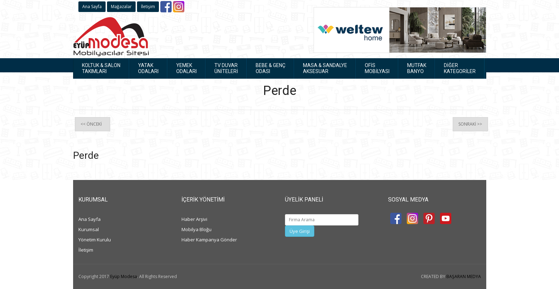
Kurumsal (88, 229)
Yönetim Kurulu (94, 239)
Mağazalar (121, 7)
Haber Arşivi (194, 219)
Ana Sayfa (92, 7)
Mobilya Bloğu (197, 229)
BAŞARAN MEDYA (463, 276)
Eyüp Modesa (123, 276)
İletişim (148, 7)
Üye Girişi (300, 231)
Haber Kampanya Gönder (209, 239)
